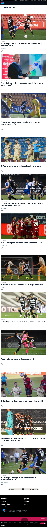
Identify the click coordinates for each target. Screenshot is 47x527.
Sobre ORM (4, 498)
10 (30, 489)
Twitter (26, 500)
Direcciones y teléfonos (7, 503)
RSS (25, 506)
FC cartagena (40, 0)
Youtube (26, 504)
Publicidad (3, 501)
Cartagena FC (4, 41)
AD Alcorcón (4, 120)
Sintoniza (3, 500)
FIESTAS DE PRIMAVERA (23, 0)
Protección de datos (6, 504)
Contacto (26, 498)
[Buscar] (45, 3)
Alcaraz (44, 0)
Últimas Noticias (30, 0)
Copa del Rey (3, 164)
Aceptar (43, 523)
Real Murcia (36, 0)
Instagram (26, 503)
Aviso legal (4, 506)
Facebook (26, 501)
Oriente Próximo (16, 0)
